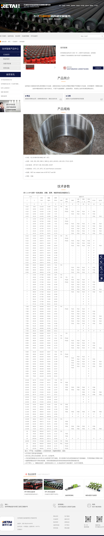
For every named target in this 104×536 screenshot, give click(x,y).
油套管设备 (73, 5)
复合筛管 (17, 36)
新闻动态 (91, 5)
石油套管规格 (25, 36)
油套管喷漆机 (69, 495)
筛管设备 (78, 5)
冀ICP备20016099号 (27, 523)
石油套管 (63, 5)
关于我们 (96, 5)
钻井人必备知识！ (6, 89)
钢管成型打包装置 (91, 495)
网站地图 (67, 528)
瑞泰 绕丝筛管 (4, 93)
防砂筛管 (68, 5)
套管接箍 (22, 41)
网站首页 (55, 516)
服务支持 (87, 5)
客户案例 (82, 5)
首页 (60, 5)
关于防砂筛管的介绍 (6, 81)
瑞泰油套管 (4, 97)
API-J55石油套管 (50, 492)
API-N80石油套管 (29, 492)
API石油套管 (34, 36)
